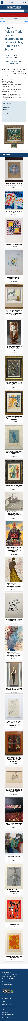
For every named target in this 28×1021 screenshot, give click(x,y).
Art (10, 18)
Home (1, 18)
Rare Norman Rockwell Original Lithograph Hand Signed (14, 620)
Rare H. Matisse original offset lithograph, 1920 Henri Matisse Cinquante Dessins (14, 791)
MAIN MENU (9, 15)
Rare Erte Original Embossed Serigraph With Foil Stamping (14, 184)
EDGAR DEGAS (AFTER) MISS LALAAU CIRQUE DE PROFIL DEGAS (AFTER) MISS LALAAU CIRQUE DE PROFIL (14, 723)
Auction (6, 18)
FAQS (3, 1009)
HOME (3, 1001)
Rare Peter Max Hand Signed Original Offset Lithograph (14, 824)
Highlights (15, 18)
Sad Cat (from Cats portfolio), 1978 (14, 211)
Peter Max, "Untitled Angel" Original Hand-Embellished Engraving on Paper (14, 277)
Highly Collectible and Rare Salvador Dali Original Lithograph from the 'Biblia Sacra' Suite (14, 514)
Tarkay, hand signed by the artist (14, 857)
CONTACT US (5, 1012)
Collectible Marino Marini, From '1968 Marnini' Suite (14, 890)
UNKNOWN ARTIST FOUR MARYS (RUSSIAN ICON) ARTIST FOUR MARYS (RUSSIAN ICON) (14, 759)
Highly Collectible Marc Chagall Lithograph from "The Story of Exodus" (14, 384)
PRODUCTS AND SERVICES (8, 1007)
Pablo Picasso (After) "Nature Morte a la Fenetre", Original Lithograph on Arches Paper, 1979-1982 (14, 312)
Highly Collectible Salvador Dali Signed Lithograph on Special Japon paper (14, 418)
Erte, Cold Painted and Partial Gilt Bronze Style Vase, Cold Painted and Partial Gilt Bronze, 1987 (14, 348)
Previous (2, 21)
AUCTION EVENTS (6, 1004)
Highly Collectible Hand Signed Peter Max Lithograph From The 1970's (14, 452)
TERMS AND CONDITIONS (8, 1014)
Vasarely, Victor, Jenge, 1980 (14, 244)
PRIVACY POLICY (6, 1017)
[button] (14, 146)
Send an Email (8, 984)
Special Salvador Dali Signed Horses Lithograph (14, 486)
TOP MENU (7, 2)
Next (26, 21)
